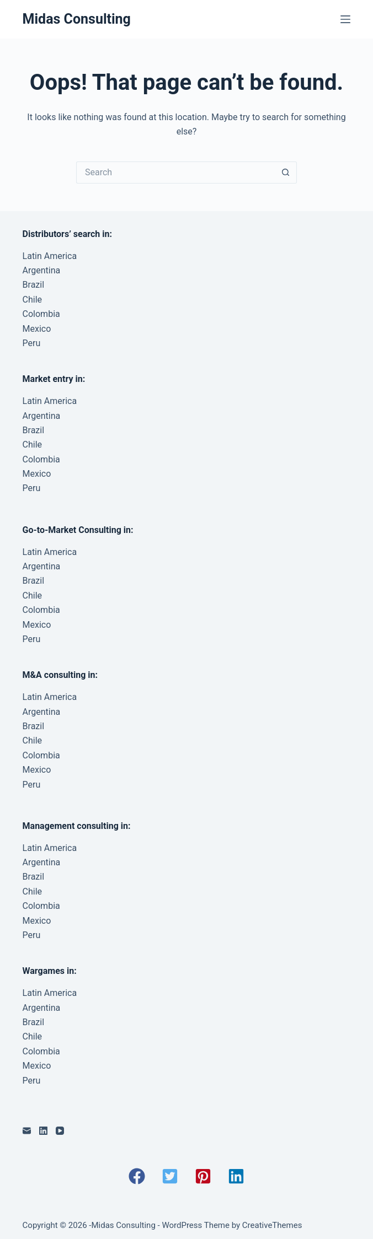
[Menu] (345, 19)
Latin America (50, 256)
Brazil (34, 284)
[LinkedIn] (43, 1131)
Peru (32, 343)
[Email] (27, 1131)
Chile (32, 299)
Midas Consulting (77, 19)
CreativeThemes (272, 1225)
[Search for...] (175, 172)
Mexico (37, 329)
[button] (137, 1176)
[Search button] (286, 172)
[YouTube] (60, 1131)
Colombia (41, 314)
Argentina (42, 270)
